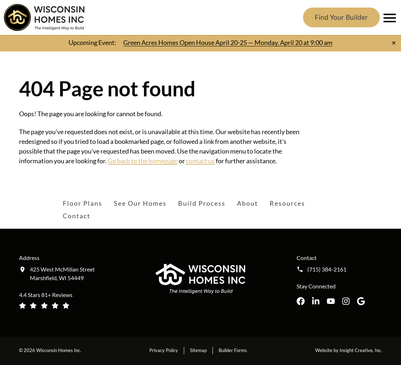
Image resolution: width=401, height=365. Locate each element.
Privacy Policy (163, 350)
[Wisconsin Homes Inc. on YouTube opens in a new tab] (331, 301)
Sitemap (198, 350)
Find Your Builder (341, 17)
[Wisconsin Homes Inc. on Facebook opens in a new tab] (301, 301)
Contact (76, 216)
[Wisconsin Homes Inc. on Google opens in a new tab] (361, 301)
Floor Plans (82, 203)
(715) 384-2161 (326, 269)
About (247, 203)
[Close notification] (394, 43)
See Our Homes (140, 203)
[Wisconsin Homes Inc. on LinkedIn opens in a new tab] (316, 301)
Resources (287, 203)
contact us (200, 161)
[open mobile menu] (388, 17)
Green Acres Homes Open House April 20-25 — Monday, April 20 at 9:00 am (227, 42)
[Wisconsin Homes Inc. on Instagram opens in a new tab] (346, 301)
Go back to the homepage (143, 161)
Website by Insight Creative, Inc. (348, 350)
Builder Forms (233, 350)
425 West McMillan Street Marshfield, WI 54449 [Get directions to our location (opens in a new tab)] (62, 273)
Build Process (201, 203)
